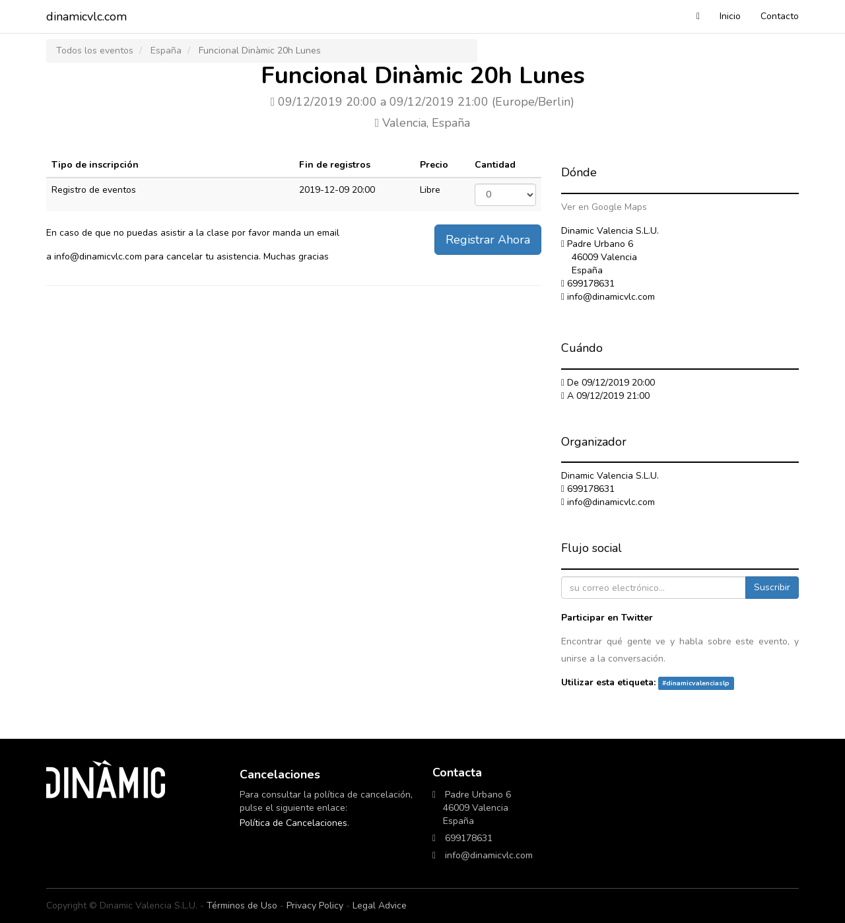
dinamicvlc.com (86, 16)
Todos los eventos (94, 50)
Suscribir (772, 587)
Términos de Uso (242, 905)
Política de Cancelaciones (293, 823)
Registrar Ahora (488, 240)
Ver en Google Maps (604, 207)
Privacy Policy (315, 905)
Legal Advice (380, 905)
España (166, 50)
